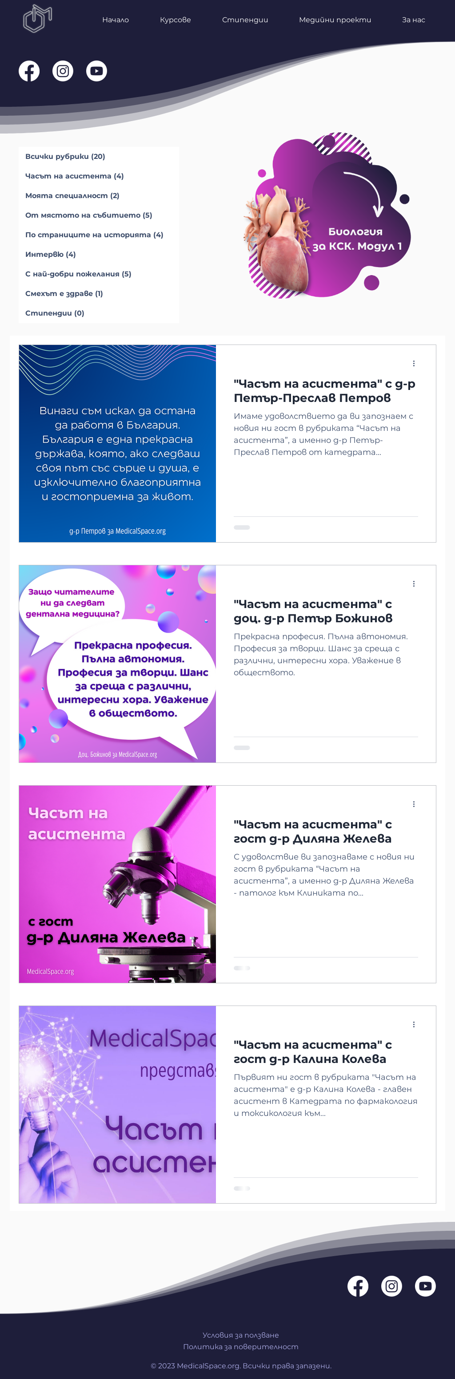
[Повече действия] (416, 363)
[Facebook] (29, 71)
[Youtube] (96, 71)
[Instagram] (62, 71)
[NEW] (328, 215)
